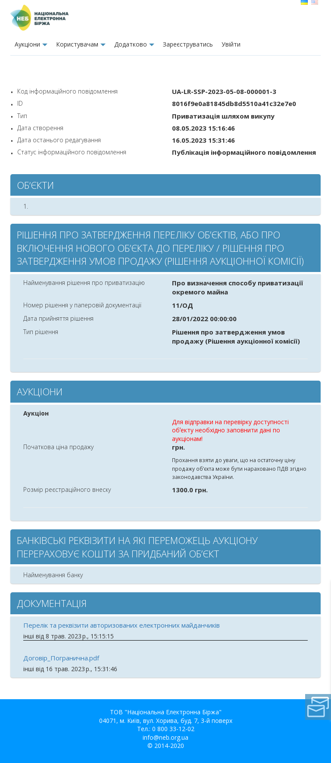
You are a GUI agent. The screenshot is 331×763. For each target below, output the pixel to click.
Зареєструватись (188, 44)
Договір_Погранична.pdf (61, 658)
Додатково (130, 44)
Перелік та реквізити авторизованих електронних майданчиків (121, 625)
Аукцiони (27, 44)
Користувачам (77, 44)
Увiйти (231, 44)
